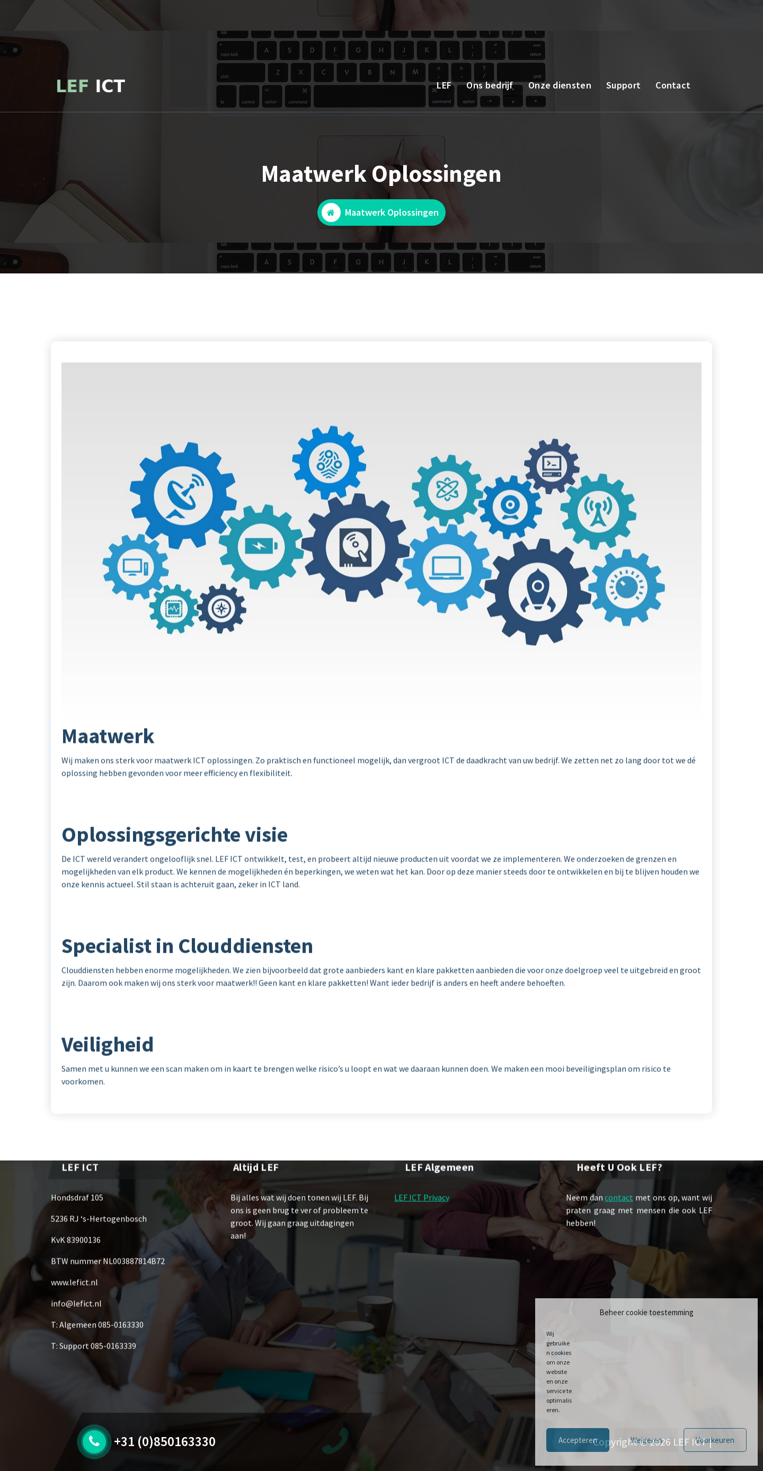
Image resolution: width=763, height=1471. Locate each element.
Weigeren (646, 1440)
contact (619, 1237)
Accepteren (577, 1440)
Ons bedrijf (489, 85)
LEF (444, 85)
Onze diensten (559, 85)
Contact (672, 85)
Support (623, 85)
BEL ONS (124, 18)
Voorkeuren (715, 1440)
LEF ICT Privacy (421, 1237)
